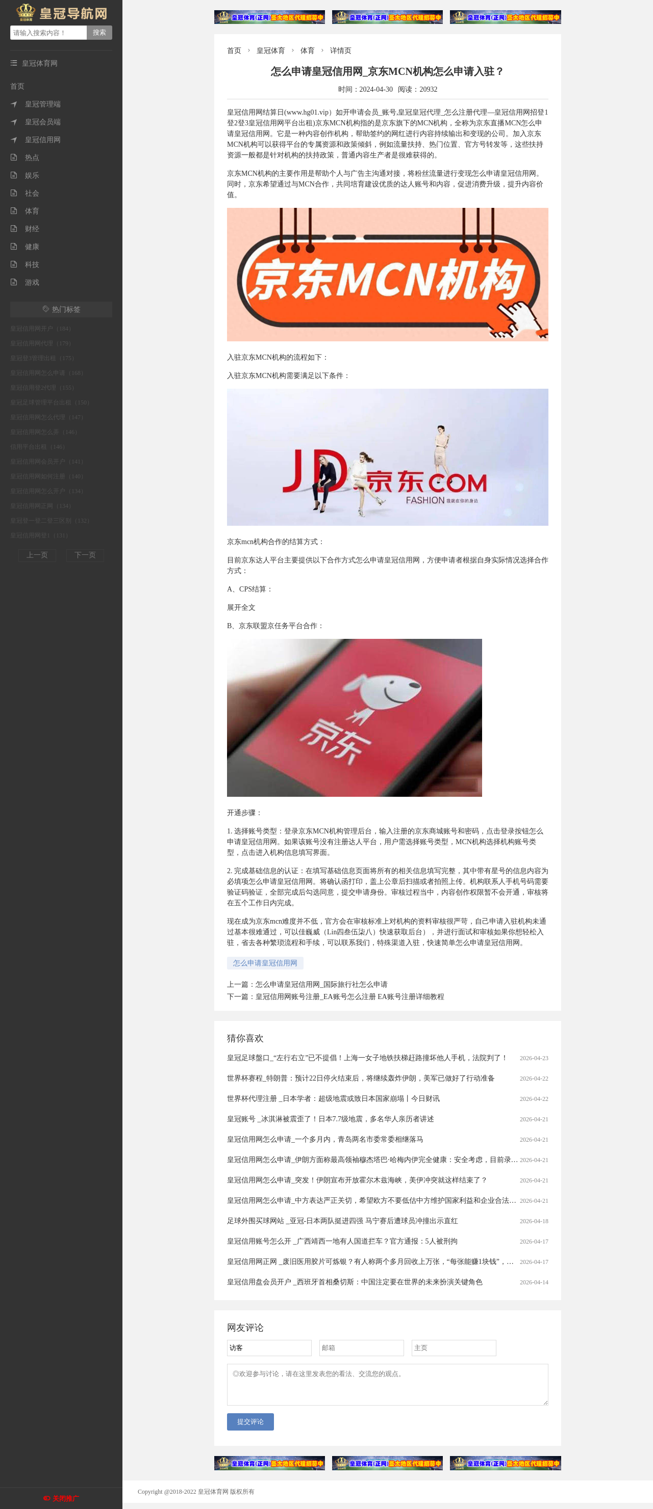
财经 (24, 229)
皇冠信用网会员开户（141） (48, 461)
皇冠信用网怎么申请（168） (48, 372)
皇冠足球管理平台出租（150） (51, 402)
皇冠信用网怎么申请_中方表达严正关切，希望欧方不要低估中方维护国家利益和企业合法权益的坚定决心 (393, 1200)
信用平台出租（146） (39, 446)
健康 (24, 247)
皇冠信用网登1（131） (40, 535)
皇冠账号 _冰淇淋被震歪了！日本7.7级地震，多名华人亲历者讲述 (330, 1119)
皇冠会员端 (35, 122)
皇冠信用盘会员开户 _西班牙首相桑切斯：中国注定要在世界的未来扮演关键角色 (355, 1282)
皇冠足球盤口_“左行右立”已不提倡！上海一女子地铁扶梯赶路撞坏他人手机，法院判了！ (367, 1058)
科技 (24, 264)
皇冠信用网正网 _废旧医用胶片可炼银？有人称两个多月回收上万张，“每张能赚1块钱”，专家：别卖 (384, 1261)
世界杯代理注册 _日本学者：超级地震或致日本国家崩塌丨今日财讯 (333, 1098)
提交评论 (250, 1428)
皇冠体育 (271, 51)
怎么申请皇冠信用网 (265, 963)
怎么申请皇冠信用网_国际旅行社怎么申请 (322, 984)
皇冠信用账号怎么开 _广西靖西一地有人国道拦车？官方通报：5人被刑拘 (342, 1241)
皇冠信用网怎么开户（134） (48, 491)
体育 (24, 211)
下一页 (85, 555)
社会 (24, 193)
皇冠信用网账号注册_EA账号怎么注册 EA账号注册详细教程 (350, 997)
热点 (24, 157)
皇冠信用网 (35, 140)
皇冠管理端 (35, 104)
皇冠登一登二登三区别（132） (51, 520)
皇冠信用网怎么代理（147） (48, 417)
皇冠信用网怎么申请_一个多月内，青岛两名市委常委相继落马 (325, 1139)
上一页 (37, 555)
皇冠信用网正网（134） (42, 505)
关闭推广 (66, 1498)
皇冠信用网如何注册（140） (48, 476)
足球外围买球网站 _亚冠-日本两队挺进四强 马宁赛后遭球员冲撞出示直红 (342, 1221)
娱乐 (24, 175)
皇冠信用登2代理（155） (44, 387)
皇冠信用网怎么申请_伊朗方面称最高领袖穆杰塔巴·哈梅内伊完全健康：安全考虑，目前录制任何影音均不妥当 (401, 1160)
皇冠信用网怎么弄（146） (45, 432)
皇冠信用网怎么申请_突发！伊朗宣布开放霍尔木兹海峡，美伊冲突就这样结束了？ (357, 1180)
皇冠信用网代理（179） (42, 343)
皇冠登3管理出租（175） (44, 358)
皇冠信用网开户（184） (42, 328)
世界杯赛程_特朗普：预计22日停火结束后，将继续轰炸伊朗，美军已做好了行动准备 (361, 1078)
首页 (17, 86)
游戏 (24, 282)
